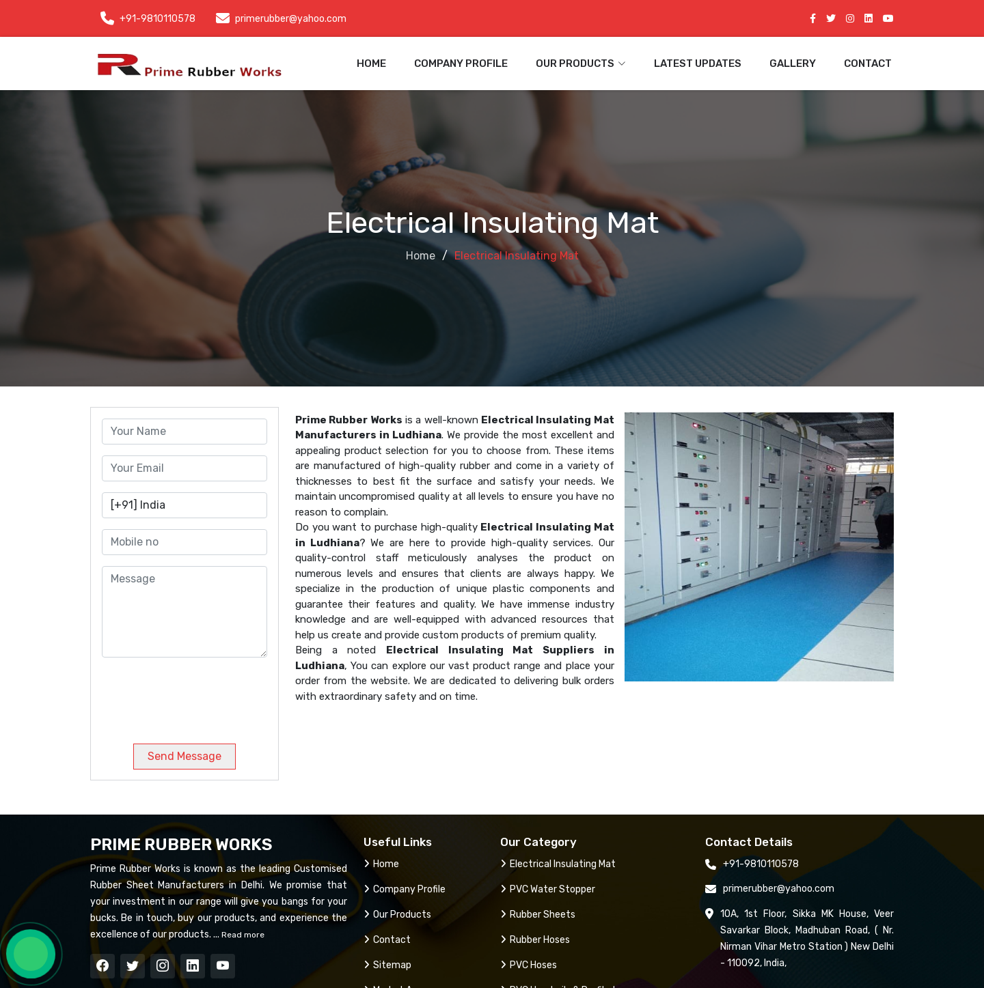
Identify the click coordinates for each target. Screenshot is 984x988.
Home (371, 63)
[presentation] (195, 695)
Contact (868, 63)
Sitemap (387, 965)
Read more (241, 935)
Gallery (792, 63)
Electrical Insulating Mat (558, 864)
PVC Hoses (528, 965)
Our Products (397, 914)
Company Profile (461, 63)
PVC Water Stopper (547, 889)
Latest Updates (697, 63)
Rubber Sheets (537, 914)
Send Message (184, 756)
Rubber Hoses (535, 940)
